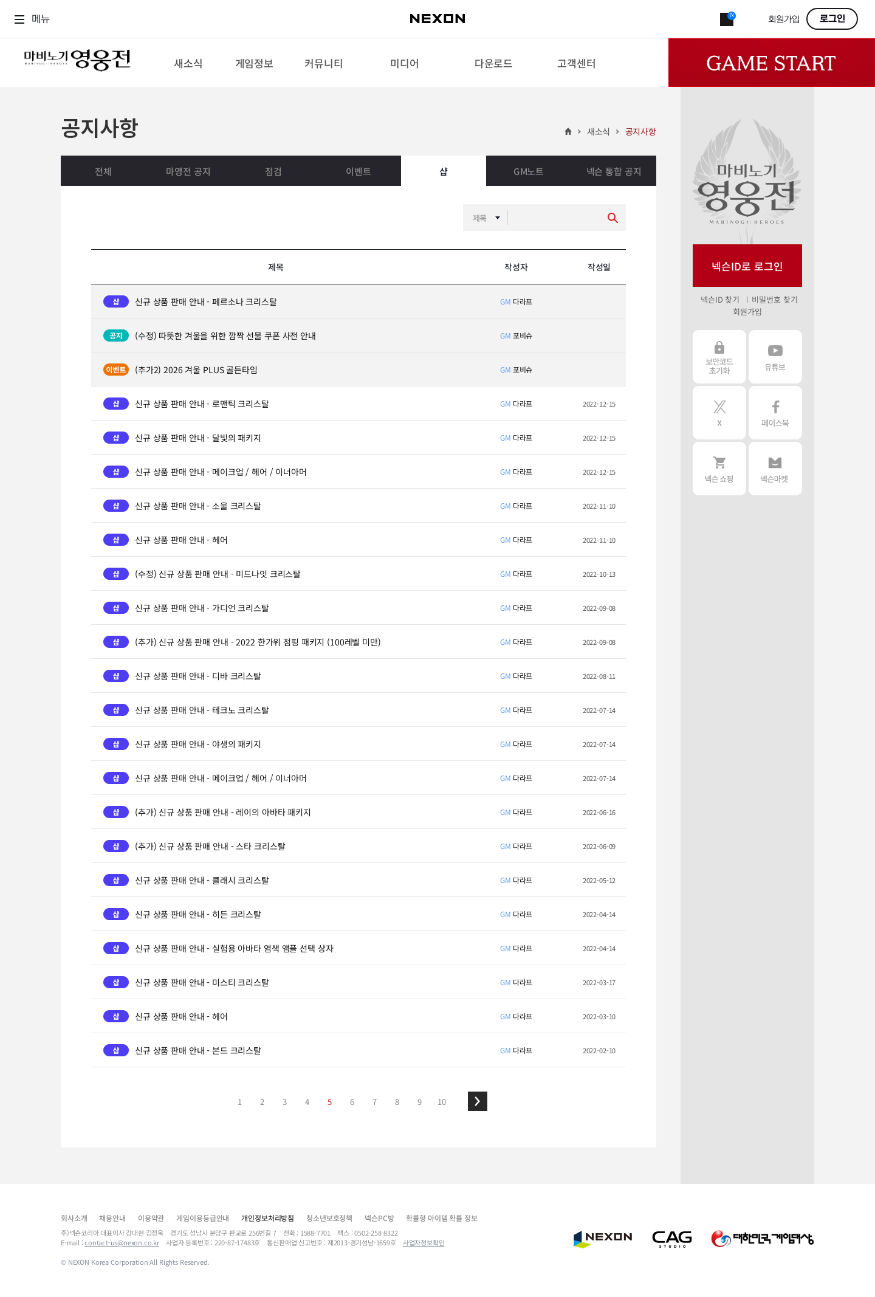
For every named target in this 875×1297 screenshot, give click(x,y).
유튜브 (775, 357)
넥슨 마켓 (775, 468)
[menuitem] (188, 62)
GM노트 (528, 171)
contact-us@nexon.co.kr (121, 1242)
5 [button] (330, 1101)
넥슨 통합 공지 (614, 171)
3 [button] (285, 1101)
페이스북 (775, 412)
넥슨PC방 (379, 1218)
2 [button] (262, 1101)
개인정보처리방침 (267, 1218)
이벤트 (358, 171)
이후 (477, 1101)
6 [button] (352, 1101)
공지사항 (640, 131)
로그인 (832, 18)
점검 (273, 171)
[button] (477, 1101)
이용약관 (151, 1218)
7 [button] (374, 1101)
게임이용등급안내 (202, 1218)
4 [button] (307, 1101)
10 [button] (441, 1101)
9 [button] (419, 1101)
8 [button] (397, 1101)
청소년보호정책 (329, 1218)
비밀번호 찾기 (774, 299)
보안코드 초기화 (719, 357)
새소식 (599, 131)
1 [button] (240, 1101)
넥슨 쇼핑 (719, 468)
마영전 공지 (188, 171)
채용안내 (112, 1218)
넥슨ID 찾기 (720, 299)
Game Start (771, 62)
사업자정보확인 (424, 1242)
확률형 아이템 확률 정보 (441, 1218)
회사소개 (74, 1218)
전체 (103, 171)
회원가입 (784, 20)
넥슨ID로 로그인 (747, 266)
